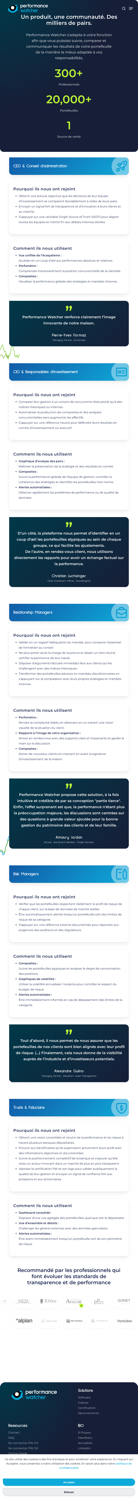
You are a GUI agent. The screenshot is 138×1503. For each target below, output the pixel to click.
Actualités (85, 1443)
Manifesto (85, 1437)
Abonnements (88, 1413)
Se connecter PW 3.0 (23, 1448)
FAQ (11, 1437)
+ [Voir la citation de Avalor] (87, 1305)
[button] (131, 8)
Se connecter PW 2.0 (23, 1443)
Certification (87, 1408)
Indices (83, 1402)
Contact (14, 1432)
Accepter (69, 1482)
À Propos (84, 1432)
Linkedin (84, 1448)
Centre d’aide (17, 1453)
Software (84, 1397)
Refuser (69, 1492)
